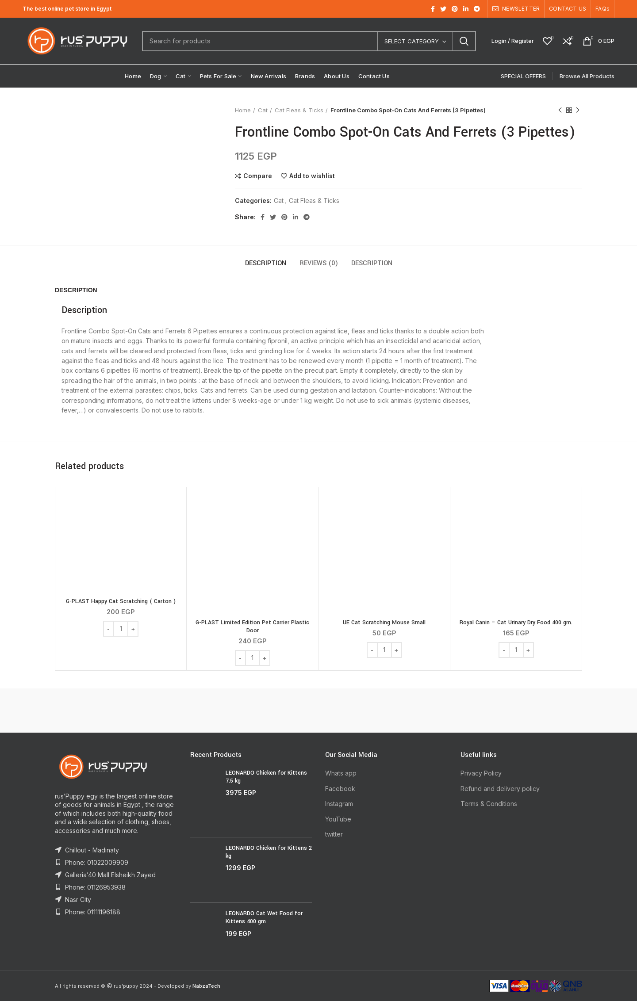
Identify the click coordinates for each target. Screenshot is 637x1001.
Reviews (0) (318, 263)
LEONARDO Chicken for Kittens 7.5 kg (266, 777)
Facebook (340, 788)
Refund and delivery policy (500, 788)
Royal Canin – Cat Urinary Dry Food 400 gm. (516, 623)
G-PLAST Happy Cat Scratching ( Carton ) (121, 601)
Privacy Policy (481, 773)
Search (464, 41)
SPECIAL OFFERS (523, 76)
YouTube (338, 819)
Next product (577, 110)
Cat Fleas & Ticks (299, 110)
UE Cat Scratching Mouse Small (384, 623)
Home (243, 110)
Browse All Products (587, 76)
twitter (334, 834)
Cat (263, 110)
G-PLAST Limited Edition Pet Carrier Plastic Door (252, 626)
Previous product (560, 110)
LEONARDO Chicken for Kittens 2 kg (269, 852)
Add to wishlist (312, 176)
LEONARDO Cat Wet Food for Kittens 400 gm (264, 917)
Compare (257, 176)
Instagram (339, 803)
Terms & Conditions (488, 803)
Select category (411, 41)
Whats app (341, 773)
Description (265, 263)
